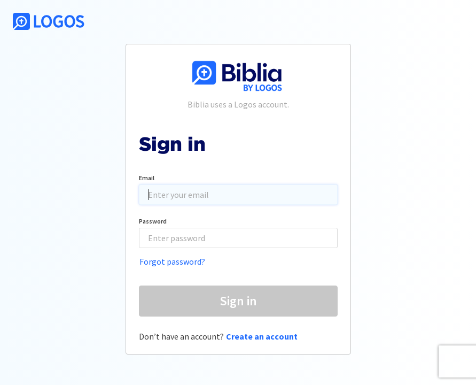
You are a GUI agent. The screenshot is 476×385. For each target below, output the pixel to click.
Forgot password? (172, 261)
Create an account (262, 336)
